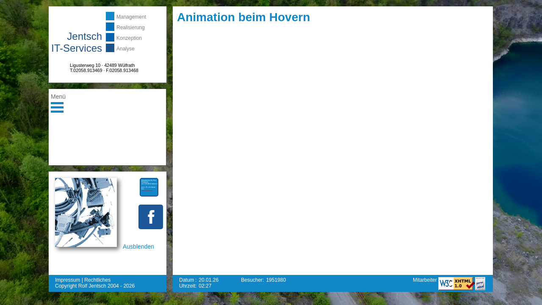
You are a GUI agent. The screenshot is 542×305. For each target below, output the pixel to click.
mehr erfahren (146, 190)
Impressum (67, 280)
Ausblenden (138, 246)
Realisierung (130, 27)
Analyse (125, 49)
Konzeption (129, 38)
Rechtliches (97, 280)
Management (131, 17)
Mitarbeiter (425, 280)
